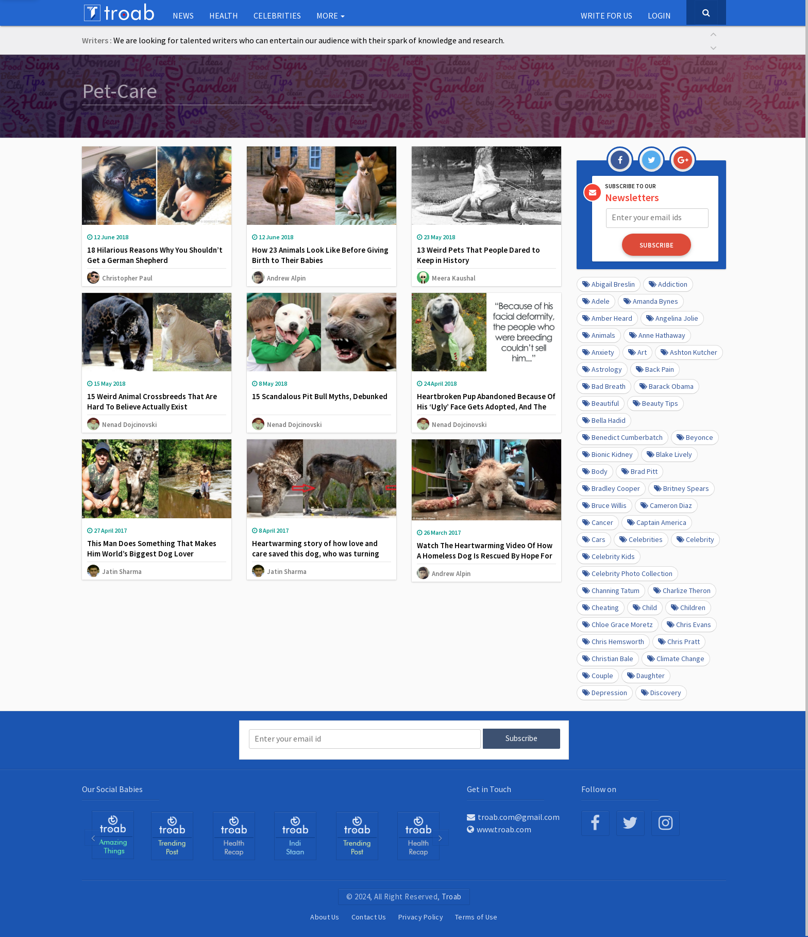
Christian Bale (607, 658)
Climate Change (675, 658)
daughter (646, 675)
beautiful (600, 402)
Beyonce (695, 436)
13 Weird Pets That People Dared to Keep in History (478, 255)
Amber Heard (607, 317)
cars (593, 539)
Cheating (600, 607)
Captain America (656, 522)
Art (637, 351)
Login (659, 15)
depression (604, 692)
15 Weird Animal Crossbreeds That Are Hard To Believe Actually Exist (152, 401)
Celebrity (695, 539)
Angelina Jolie (672, 317)
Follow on (598, 788)
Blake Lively (669, 453)
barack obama (666, 385)
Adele (596, 300)
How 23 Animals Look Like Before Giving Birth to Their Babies (320, 255)
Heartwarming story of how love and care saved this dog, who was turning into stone (315, 553)
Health (223, 15)
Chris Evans (689, 624)
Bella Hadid (604, 419)
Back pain (655, 368)
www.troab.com (499, 828)
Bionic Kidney (607, 453)
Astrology (602, 368)
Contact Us (368, 915)
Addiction (668, 283)
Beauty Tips (655, 402)
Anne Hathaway (657, 334)
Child (645, 607)
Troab (452, 895)
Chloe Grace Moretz (617, 624)
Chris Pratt (679, 641)
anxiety (598, 351)
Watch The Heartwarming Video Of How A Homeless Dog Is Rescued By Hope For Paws (484, 555)
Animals (598, 334)
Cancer (597, 522)
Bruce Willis (604, 504)
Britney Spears (681, 487)
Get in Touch (489, 788)
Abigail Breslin (608, 283)
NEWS (183, 15)
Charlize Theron (682, 590)
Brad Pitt (639, 470)
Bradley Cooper (611, 487)
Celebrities (277, 15)
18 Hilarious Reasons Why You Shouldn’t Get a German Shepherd (155, 255)
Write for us (606, 15)
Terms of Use (476, 915)
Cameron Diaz (666, 504)
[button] (713, 33)
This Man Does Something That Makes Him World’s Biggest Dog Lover (151, 548)
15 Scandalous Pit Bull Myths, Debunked (320, 396)
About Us (324, 915)
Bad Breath (604, 385)
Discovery (661, 692)
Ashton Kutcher (689, 351)
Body (595, 470)
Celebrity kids (608, 556)
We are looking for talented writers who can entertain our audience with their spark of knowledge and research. (308, 40)
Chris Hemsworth (613, 641)
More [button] (330, 15)
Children (688, 607)
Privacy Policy (420, 915)
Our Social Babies (112, 788)
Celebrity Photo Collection (627, 573)
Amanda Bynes (651, 300)
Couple (597, 675)
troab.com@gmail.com (513, 816)
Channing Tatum (610, 590)
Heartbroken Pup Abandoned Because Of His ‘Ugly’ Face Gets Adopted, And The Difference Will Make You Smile (486, 406)
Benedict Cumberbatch (622, 436)
